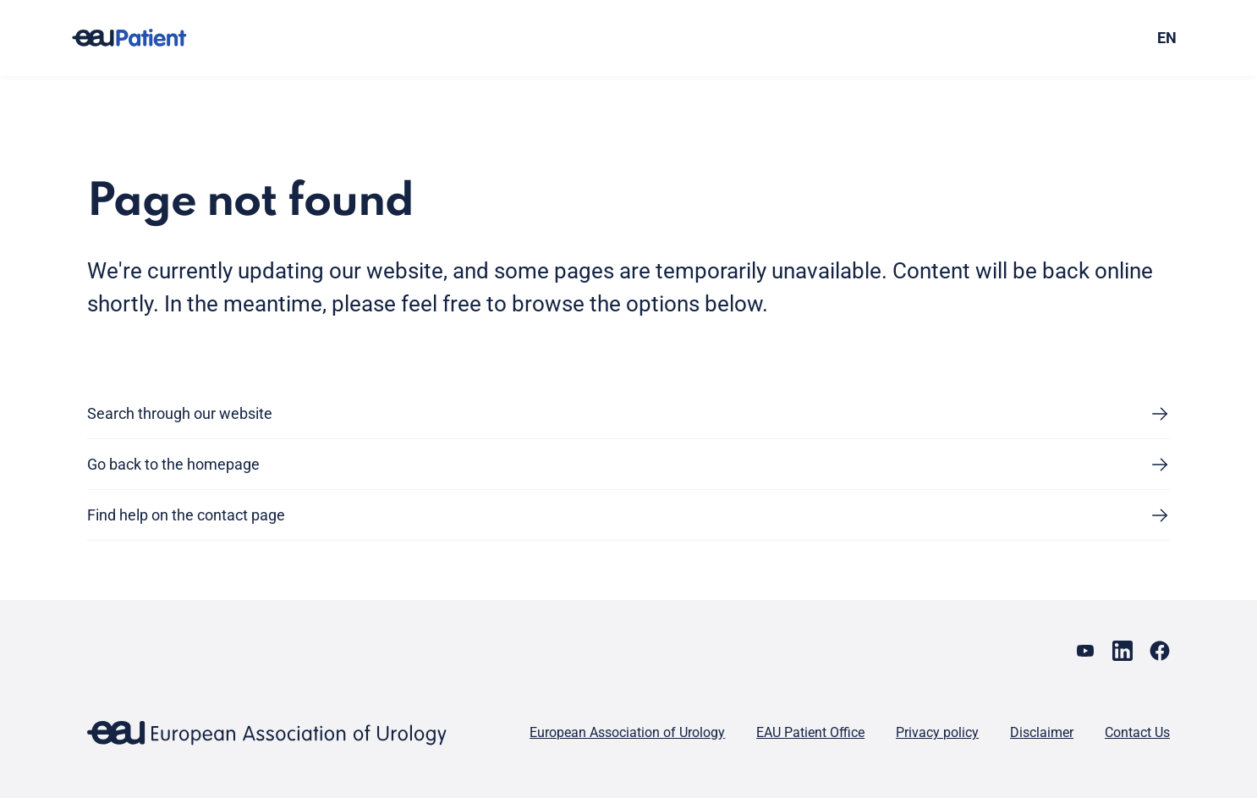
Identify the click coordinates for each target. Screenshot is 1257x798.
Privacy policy (937, 732)
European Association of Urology (627, 732)
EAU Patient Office (810, 732)
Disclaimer (1041, 732)
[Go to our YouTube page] (1085, 651)
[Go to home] (145, 38)
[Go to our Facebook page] (1160, 651)
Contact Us (1137, 732)
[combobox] (1038, 38)
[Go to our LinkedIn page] (1122, 651)
